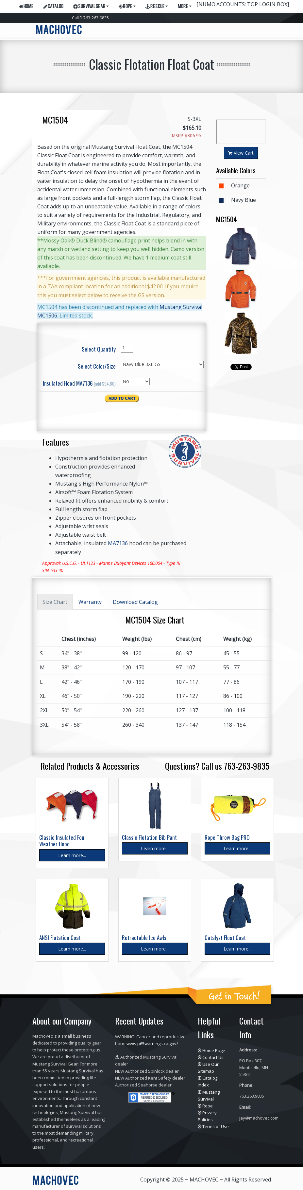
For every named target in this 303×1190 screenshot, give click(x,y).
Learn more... (72, 855)
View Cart (241, 153)
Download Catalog (135, 601)
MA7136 (118, 543)
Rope (127, 7)
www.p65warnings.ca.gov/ (152, 1043)
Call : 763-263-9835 (90, 18)
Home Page (213, 1050)
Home (26, 7)
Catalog (53, 7)
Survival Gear (91, 7)
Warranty (90, 601)
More (185, 7)
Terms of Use (215, 1126)
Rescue (156, 7)
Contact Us (213, 1057)
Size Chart (54, 601)
